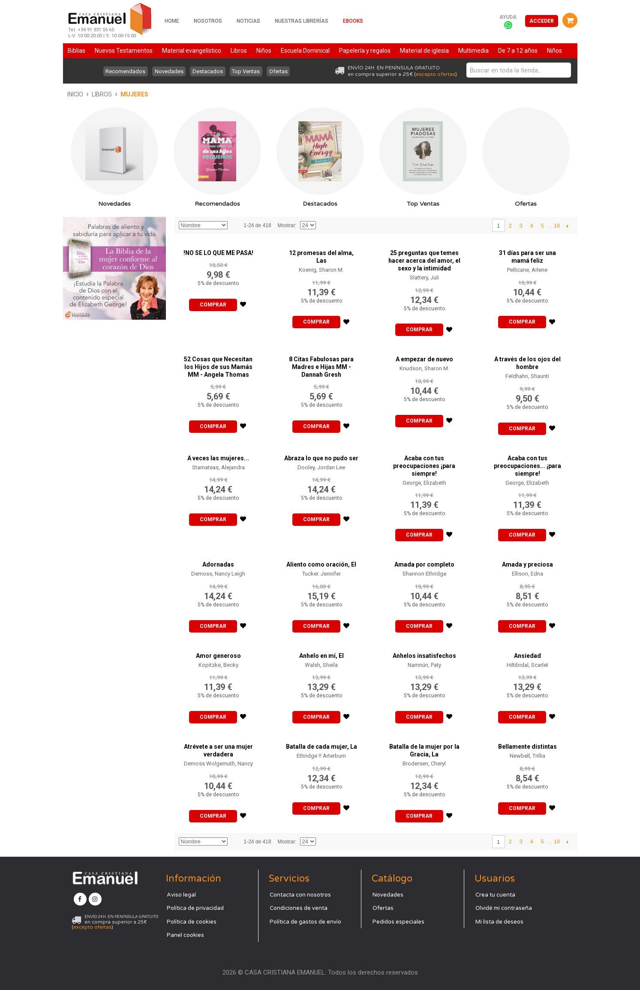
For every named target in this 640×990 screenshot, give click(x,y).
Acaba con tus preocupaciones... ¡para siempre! (527, 466)
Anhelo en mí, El (321, 655)
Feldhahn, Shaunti (527, 376)
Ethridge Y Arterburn (321, 756)
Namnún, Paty (424, 665)
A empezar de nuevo (424, 359)
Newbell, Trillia (527, 756)
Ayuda (508, 17)
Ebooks (353, 21)
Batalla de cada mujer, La (321, 746)
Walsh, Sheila (321, 665)
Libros (102, 94)
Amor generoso (218, 655)
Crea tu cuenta (495, 894)
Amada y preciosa (527, 564)
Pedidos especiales (398, 921)
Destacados (207, 71)
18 (557, 225)
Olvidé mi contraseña (503, 908)
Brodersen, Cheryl (424, 763)
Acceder (541, 21)
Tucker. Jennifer (321, 573)
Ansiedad (527, 655)
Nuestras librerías (301, 21)
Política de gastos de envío (305, 921)
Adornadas (218, 564)
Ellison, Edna (527, 573)
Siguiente (567, 225)
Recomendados (121, 71)
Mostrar (286, 225)
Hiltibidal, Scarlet (527, 665)
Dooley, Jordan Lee (321, 467)
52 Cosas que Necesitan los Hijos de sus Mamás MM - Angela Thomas (218, 367)
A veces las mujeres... (218, 458)
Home (172, 21)
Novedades (167, 71)
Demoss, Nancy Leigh (218, 573)
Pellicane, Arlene (527, 270)
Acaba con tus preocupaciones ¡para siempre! (424, 466)
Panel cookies (185, 935)
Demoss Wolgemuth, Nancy (218, 763)
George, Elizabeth (424, 483)
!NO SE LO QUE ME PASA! (218, 252)
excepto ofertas (435, 74)
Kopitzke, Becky (218, 665)
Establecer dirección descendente (235, 225)
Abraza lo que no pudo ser (321, 458)
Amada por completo (424, 564)
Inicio (75, 94)
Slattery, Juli (424, 277)
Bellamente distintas (527, 746)
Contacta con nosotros (300, 894)
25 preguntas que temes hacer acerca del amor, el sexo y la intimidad (424, 260)
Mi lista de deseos (499, 921)
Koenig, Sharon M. (321, 270)
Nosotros (208, 21)
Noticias (248, 21)
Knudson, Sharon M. (424, 368)
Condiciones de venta (299, 908)
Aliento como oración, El (321, 564)
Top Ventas (248, 71)
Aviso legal (181, 894)
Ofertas (282, 71)
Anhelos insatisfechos (424, 655)
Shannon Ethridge (424, 573)
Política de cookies (191, 921)
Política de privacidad (195, 908)
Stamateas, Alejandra (218, 467)
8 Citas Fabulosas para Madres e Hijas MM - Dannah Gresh (321, 367)
